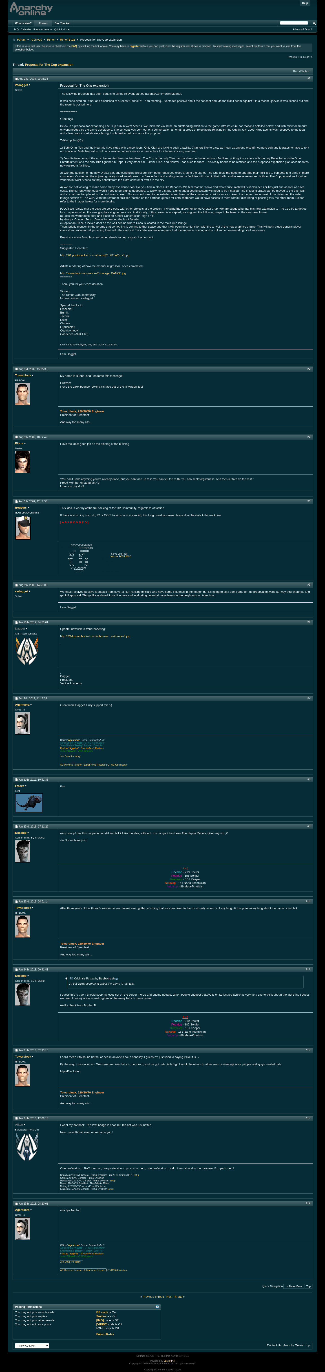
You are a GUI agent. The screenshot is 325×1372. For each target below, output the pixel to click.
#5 (308, 584)
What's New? (23, 23)
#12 (308, 1050)
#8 (308, 779)
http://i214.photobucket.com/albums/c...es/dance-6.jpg (95, 636)
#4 (308, 501)
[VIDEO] (101, 1324)
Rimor (51, 39)
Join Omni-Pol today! (70, 756)
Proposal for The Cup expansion (49, 64)
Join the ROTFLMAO (120, 556)
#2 (308, 368)
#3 (308, 436)
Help (305, 3)
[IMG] (100, 1320)
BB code (102, 1312)
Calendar (26, 29)
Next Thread (174, 1296)
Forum (43, 23)
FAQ (16, 29)
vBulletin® (169, 1360)
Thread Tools (300, 71)
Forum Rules (105, 1334)
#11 (308, 969)
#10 (308, 901)
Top (308, 1286)
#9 (308, 826)
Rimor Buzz (67, 39)
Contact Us (274, 1345)
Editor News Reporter (95, 765)
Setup (136, 1175)
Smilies (101, 1316)
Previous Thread (153, 1296)
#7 (308, 698)
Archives (36, 39)
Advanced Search (302, 29)
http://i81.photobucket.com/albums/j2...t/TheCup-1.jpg (95, 255)
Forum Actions (41, 29)
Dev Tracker (62, 23)
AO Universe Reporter (71, 765)
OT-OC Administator (117, 765)
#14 (308, 1203)
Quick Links (60, 29)
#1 (308, 78)
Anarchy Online (293, 1345)
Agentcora (73, 740)
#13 (308, 1118)
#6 (308, 621)
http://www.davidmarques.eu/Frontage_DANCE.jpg (93, 273)
